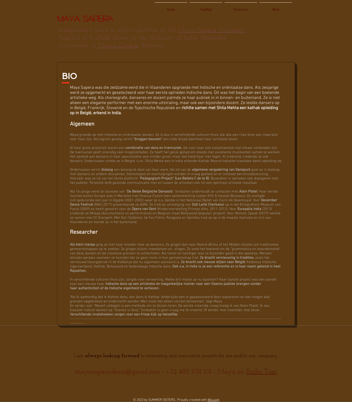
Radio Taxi (261, 372)
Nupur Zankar (118, 45)
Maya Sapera (85, 18)
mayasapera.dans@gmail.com (117, 372)
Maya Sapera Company (212, 30)
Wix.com (213, 400)
